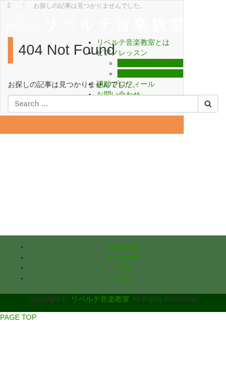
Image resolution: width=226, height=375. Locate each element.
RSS (123, 278)
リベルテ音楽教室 (100, 299)
